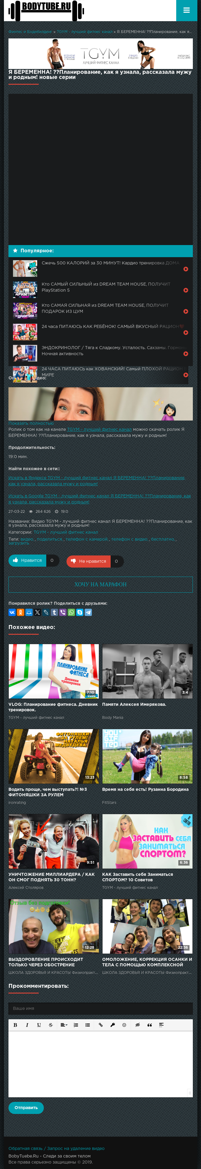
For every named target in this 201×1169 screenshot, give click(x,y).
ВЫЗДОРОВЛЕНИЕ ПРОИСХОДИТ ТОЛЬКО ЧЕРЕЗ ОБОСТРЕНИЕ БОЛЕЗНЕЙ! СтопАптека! (45, 962)
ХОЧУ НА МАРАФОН (100, 584)
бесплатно (162, 539)
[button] (15, 1023)
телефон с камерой (87, 539)
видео (27, 539)
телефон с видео (129, 539)
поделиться (49, 539)
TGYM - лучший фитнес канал (84, 32)
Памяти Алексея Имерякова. (134, 704)
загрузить (18, 543)
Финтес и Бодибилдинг (30, 32)
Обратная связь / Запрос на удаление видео (56, 1148)
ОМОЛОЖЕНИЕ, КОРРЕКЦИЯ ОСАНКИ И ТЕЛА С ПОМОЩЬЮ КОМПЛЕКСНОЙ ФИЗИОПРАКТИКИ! (147, 962)
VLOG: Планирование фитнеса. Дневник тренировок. (53, 706)
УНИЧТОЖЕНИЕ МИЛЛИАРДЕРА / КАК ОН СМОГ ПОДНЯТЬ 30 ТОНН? (51, 876)
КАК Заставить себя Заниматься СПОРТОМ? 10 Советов (137, 876)
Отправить (26, 1107)
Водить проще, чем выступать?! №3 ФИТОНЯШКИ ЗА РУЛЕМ (47, 791)
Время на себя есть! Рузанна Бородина (145, 789)
